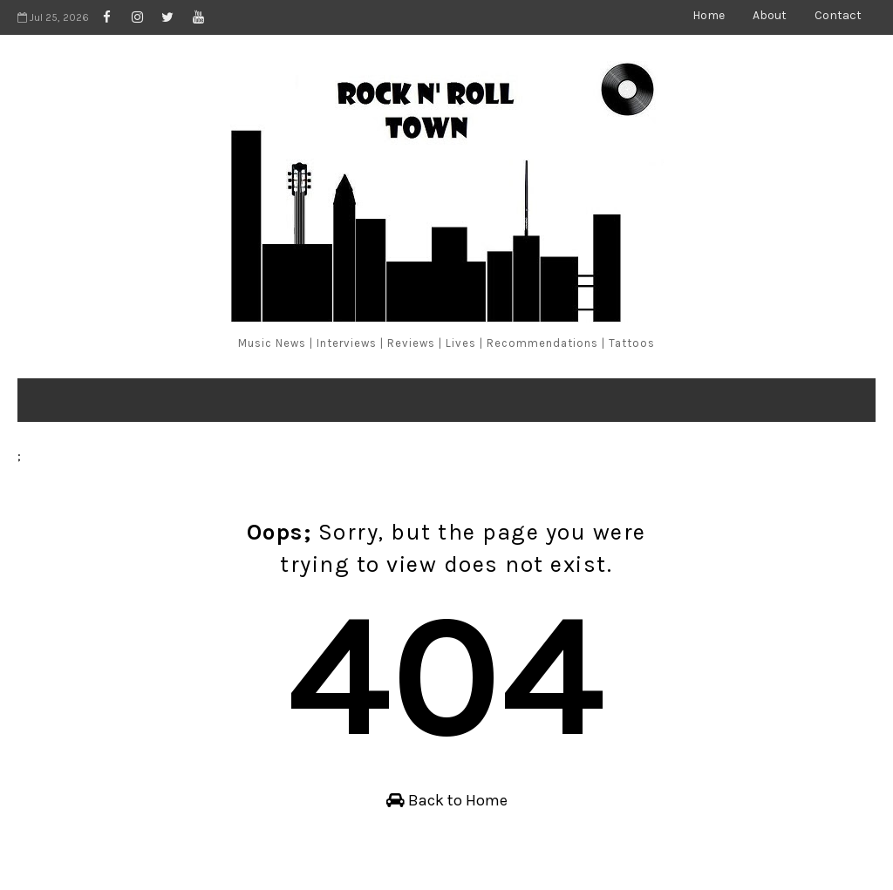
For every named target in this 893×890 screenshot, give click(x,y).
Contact (838, 15)
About (770, 15)
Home (708, 15)
